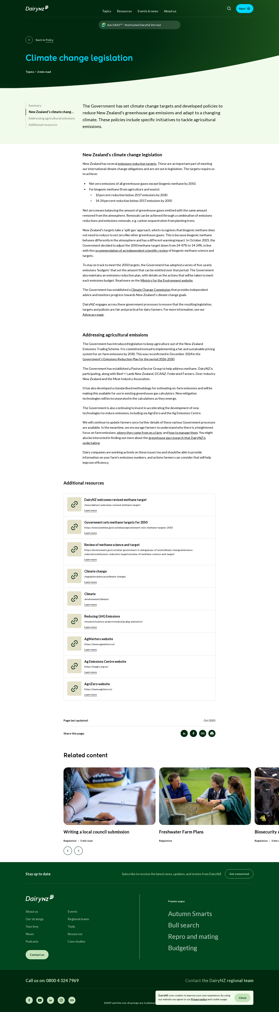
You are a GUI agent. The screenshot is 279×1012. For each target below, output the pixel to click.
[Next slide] (78, 850)
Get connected (239, 873)
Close (242, 997)
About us (170, 11)
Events (72, 911)
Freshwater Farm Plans (181, 831)
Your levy (32, 926)
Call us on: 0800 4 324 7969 (52, 980)
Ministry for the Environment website (166, 280)
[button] (211, 733)
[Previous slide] (68, 850)
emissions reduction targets (137, 164)
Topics (106, 11)
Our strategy (35, 919)
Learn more (90, 510)
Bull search (183, 925)
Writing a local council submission (96, 831)
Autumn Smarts (190, 913)
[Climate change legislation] (202, 733)
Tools (71, 926)
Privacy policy (199, 999)
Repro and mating (193, 936)
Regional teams (78, 919)
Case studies (76, 941)
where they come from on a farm (139, 433)
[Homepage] (41, 8)
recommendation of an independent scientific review (131, 250)
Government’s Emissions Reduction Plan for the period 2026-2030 (128, 359)
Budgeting (182, 948)
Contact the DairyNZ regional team (219, 980)
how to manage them (183, 433)
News (30, 933)
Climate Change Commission (150, 290)
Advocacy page (93, 315)
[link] (50, 105)
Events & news (148, 11)
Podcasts (32, 941)
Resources (124, 11)
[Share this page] (71, 1000)
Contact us (37, 954)
